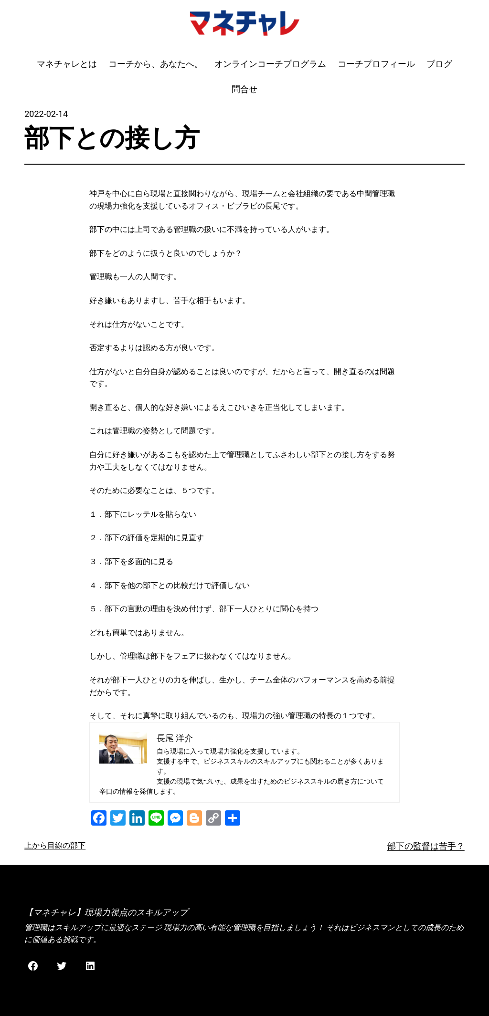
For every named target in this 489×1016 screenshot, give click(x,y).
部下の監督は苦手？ (426, 846)
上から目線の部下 (54, 845)
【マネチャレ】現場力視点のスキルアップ (106, 912)
